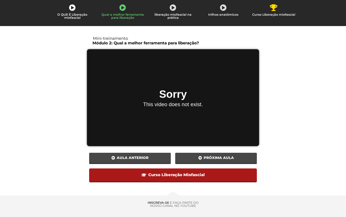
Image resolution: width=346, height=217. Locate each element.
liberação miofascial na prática (173, 16)
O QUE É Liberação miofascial (72, 16)
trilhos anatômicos (223, 15)
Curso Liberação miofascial (273, 15)
